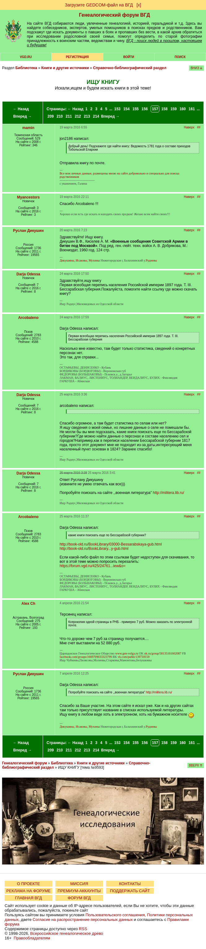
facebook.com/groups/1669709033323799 (86, 656)
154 (126, 109)
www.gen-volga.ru (126, 653)
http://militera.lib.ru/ (168, 493)
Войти (128, 57)
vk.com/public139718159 (134, 656)
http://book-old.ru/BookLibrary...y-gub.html (94, 548)
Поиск (180, 57)
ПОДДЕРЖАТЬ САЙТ (130, 890)
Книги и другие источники (65, 68)
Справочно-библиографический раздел (129, 68)
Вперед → (22, 116)
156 (145, 109)
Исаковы (81, 260)
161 (192, 109)
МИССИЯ (79, 883)
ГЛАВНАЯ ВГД (28, 898)
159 (173, 109)
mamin (28, 128)
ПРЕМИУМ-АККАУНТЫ (79, 890)
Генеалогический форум (24, 763)
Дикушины (67, 260)
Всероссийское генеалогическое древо (66, 933)
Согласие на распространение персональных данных (83, 919)
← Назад (21, 109)
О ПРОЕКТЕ (28, 883)
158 (164, 109)
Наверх (189, 127)
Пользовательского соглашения (115, 915)
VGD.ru (26, 57)
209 (51, 116)
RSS (83, 928)
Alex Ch (28, 603)
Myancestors (28, 197)
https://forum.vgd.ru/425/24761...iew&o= (93, 566)
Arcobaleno (28, 318)
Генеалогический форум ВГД (114, 15)
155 (135, 109)
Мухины (94, 260)
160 (182, 109)
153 (117, 109)
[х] (138, 4)
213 (87, 116)
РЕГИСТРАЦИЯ (77, 57)
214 (96, 116)
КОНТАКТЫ (130, 883)
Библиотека (26, 68)
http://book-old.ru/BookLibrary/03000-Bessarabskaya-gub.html (111, 544)
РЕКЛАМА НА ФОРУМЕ (28, 890)
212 (78, 116)
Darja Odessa (28, 274)
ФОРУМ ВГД (79, 898)
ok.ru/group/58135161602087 (162, 653)
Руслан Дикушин (28, 230)
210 (60, 116)
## (198, 127)
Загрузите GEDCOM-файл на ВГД (99, 4)
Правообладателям (32, 938)
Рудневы (151, 260)
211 (69, 116)
